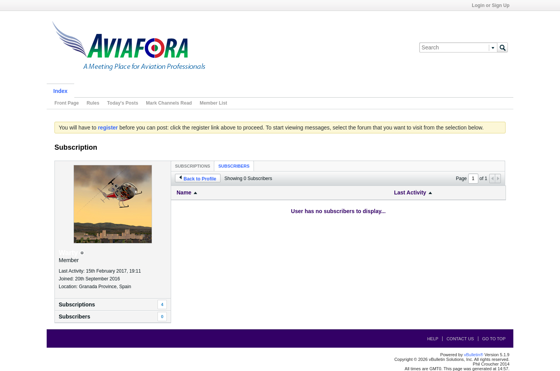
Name (184, 192)
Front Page (66, 103)
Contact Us (460, 338)
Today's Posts (122, 103)
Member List (213, 103)
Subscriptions (192, 166)
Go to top (494, 338)
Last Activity (410, 192)
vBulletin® (473, 354)
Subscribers (233, 166)
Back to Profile (197, 178)
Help (432, 338)
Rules (93, 103)
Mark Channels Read (169, 103)
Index (60, 91)
